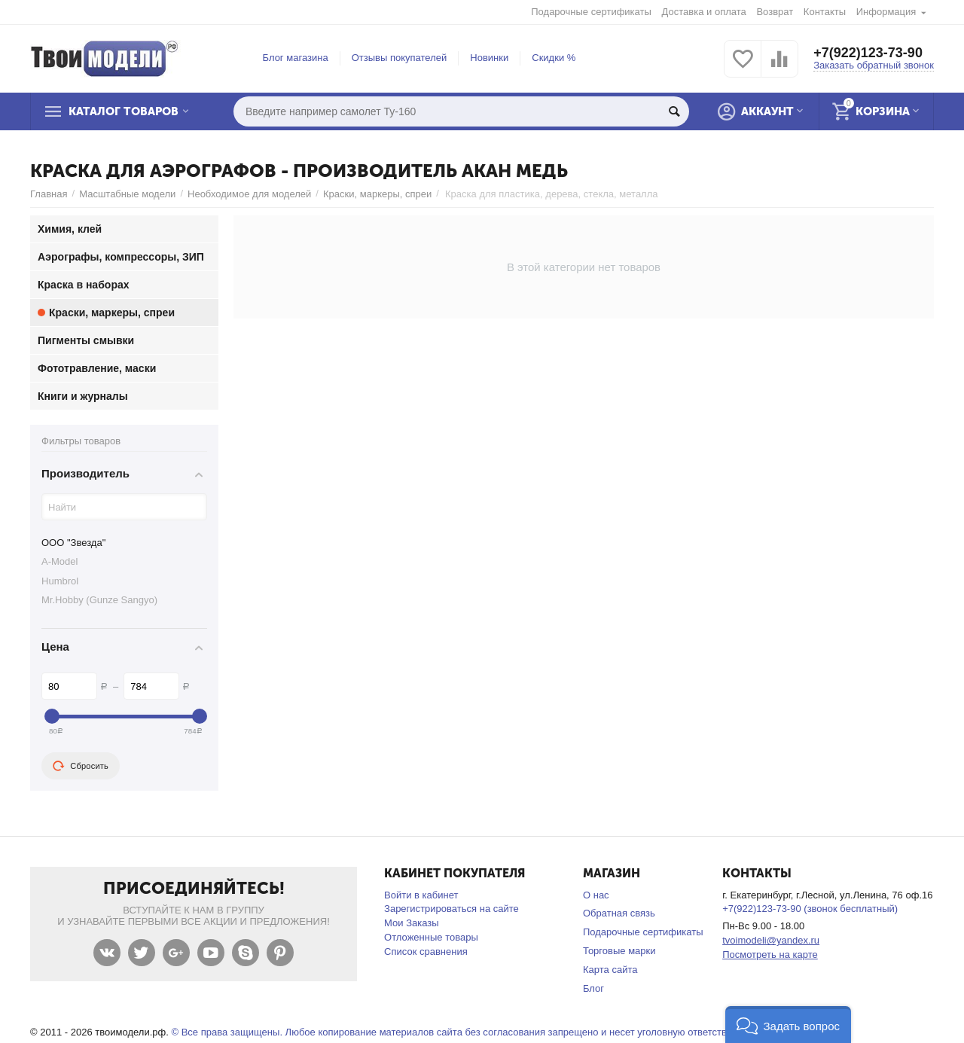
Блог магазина (295, 57)
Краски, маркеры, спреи (377, 194)
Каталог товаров (123, 111)
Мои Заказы (411, 923)
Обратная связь (619, 913)
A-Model (59, 561)
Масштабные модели (127, 194)
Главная (49, 194)
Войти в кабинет (421, 895)
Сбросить (80, 766)
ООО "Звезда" (73, 542)
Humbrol (59, 581)
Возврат (774, 11)
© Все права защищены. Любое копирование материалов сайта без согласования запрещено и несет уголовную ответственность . (469, 1032)
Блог (593, 988)
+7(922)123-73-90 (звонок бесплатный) (810, 908)
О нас (596, 895)
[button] (788, 1024)
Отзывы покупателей (399, 57)
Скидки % (553, 57)
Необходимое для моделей (249, 194)
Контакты (825, 11)
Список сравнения (426, 951)
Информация (886, 11)
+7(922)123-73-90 (868, 52)
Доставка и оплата (704, 11)
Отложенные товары (431, 937)
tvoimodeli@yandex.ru (770, 940)
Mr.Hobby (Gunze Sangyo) (99, 599)
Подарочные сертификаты (591, 11)
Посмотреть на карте (770, 954)
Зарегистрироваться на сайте (451, 908)
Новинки (489, 57)
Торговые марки (619, 950)
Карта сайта (610, 969)
